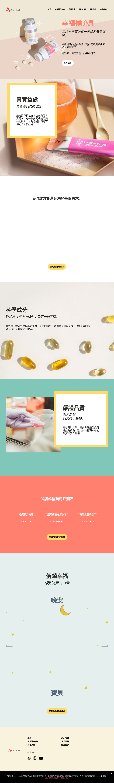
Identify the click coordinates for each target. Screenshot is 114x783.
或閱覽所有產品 (57, 267)
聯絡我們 (103, 9)
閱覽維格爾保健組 (57, 711)
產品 (49, 9)
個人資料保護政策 (52, 778)
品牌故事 (72, 9)
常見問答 (92, 9)
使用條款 (63, 778)
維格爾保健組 (60, 9)
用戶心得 (82, 9)
